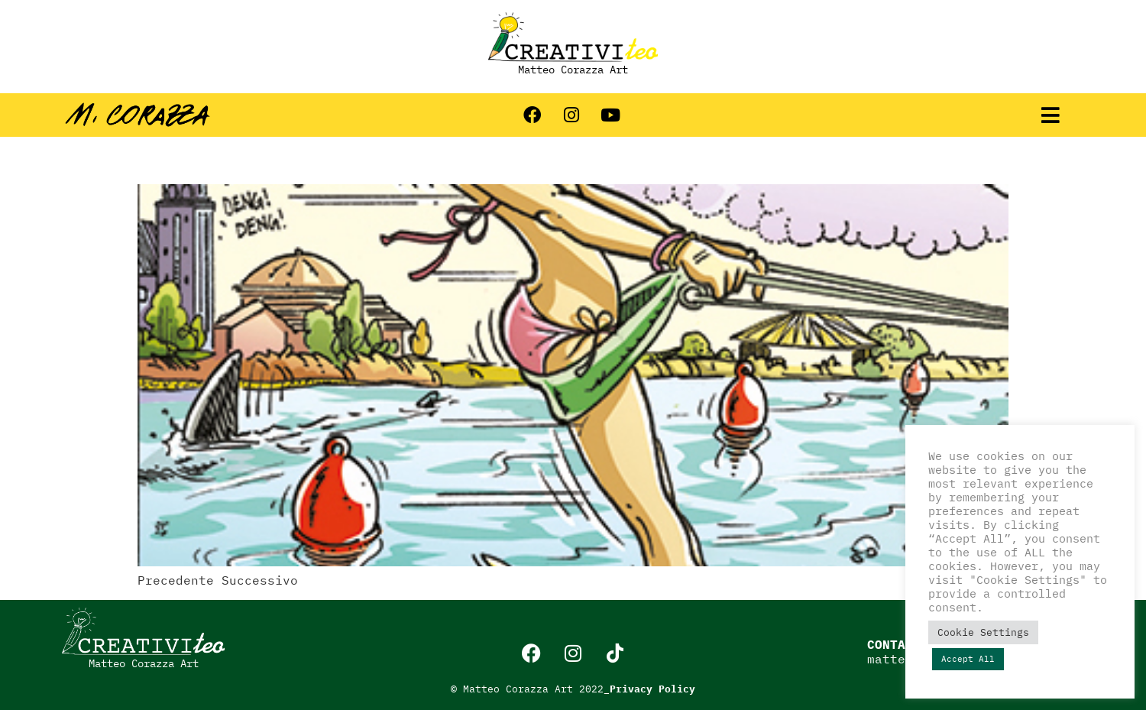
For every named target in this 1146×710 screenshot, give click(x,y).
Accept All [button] (968, 658)
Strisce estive (239, 157)
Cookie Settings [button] (983, 632)
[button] (1050, 114)
